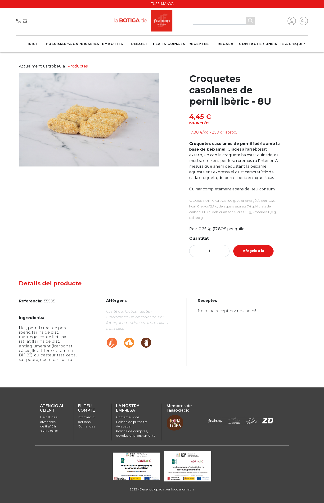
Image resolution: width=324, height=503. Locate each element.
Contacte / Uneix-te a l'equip (272, 44)
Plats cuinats (169, 44)
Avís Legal (123, 426)
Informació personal (86, 419)
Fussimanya (59, 44)
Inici (32, 44)
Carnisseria (86, 44)
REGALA (226, 44)
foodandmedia (182, 489)
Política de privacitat (132, 422)
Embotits (112, 44)
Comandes (86, 426)
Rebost (139, 44)
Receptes (199, 44)
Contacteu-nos (127, 417)
